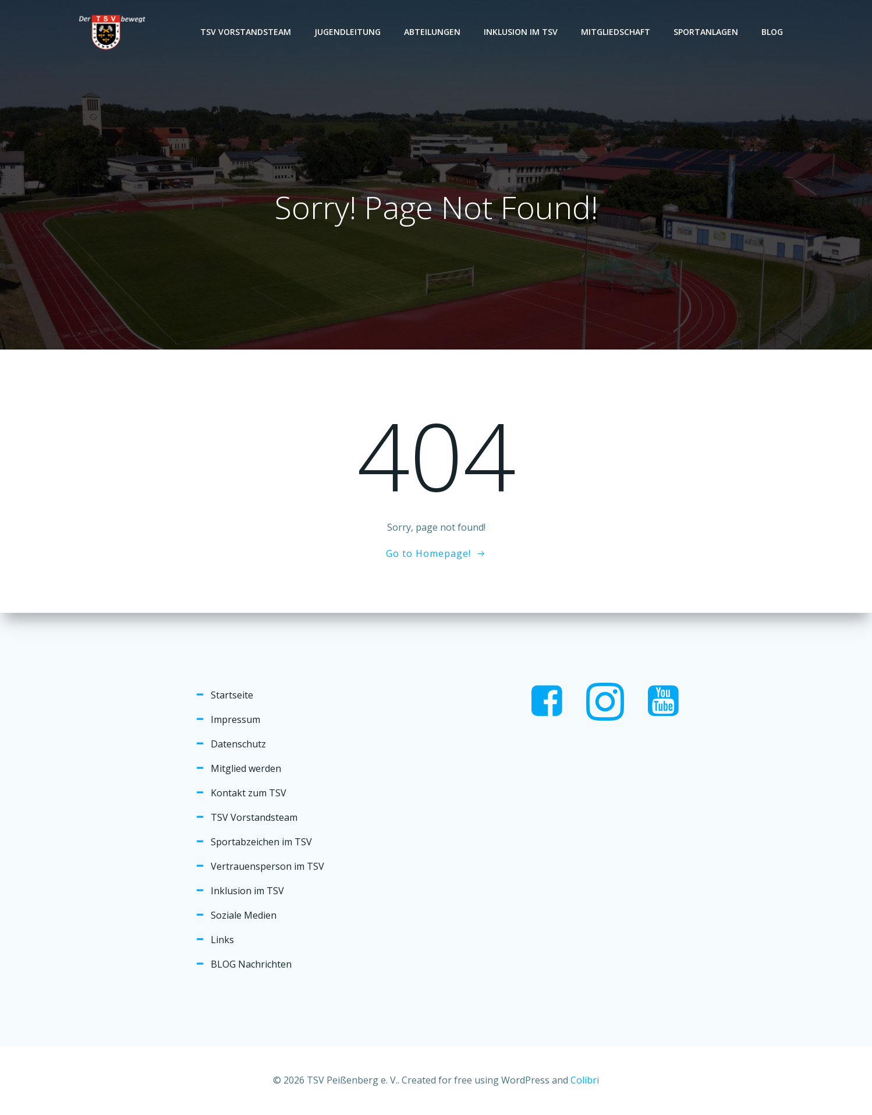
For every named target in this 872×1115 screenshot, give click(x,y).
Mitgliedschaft (615, 31)
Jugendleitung (347, 31)
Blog (772, 31)
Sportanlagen (706, 31)
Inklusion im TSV (521, 31)
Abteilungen (432, 31)
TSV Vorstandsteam (245, 31)
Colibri (584, 1080)
